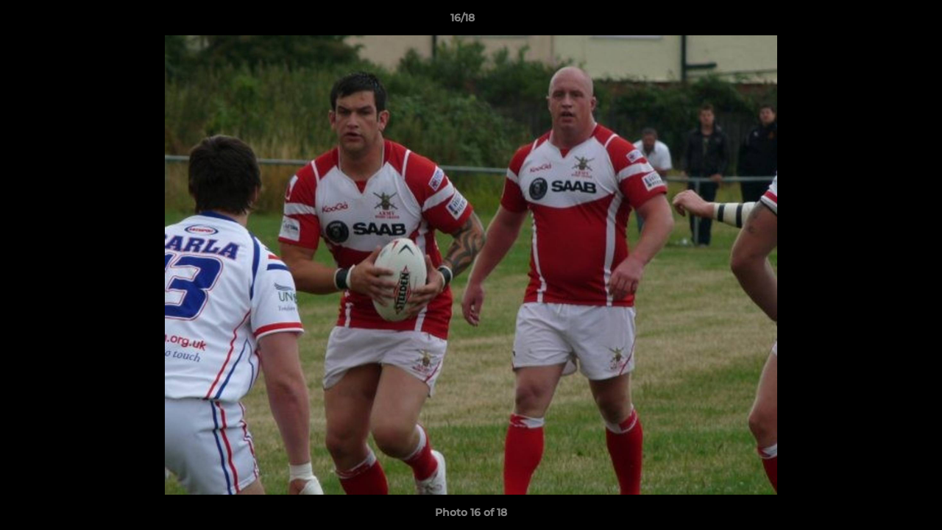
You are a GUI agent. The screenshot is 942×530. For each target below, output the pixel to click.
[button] (880, 21)
